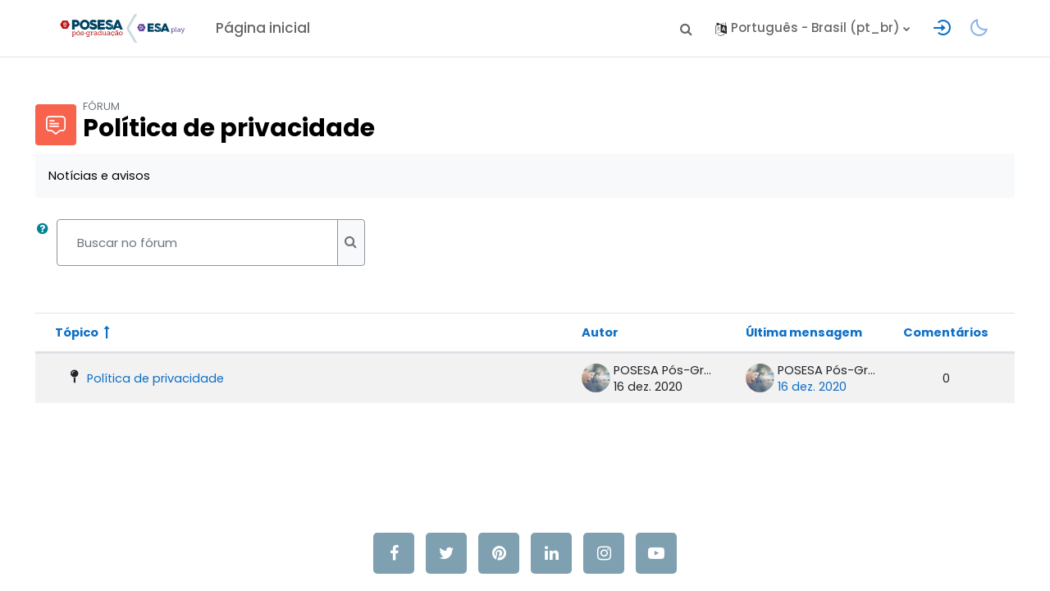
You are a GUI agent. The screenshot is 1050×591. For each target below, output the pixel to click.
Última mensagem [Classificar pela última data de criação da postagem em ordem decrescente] (782, 332)
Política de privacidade (180, 378)
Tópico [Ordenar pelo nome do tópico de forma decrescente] (100, 332)
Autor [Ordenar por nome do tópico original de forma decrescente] (576, 332)
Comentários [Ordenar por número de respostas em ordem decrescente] (922, 332)
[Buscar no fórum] (220, 243)
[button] (686, 29)
